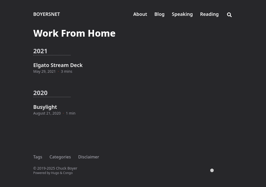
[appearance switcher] (212, 170)
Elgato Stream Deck (58, 65)
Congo (68, 173)
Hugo (55, 173)
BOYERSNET (46, 14)
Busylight (45, 106)
